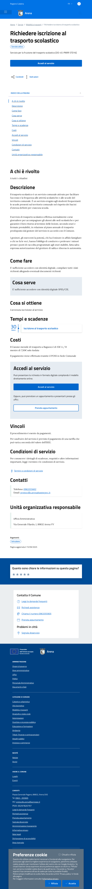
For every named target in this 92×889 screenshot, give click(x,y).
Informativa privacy (20, 830)
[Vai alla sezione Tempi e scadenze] (46, 125)
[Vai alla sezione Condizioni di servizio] (46, 144)
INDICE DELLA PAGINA (46, 93)
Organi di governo (19, 666)
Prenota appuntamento (46, 408)
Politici (15, 678)
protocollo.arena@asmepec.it (35, 492)
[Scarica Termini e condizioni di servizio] (26, 471)
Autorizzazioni (18, 718)
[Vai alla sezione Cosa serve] (46, 115)
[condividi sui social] (17, 77)
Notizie (15, 757)
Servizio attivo (17, 46)
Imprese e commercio (21, 742)
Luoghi (15, 776)
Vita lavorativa (18, 705)
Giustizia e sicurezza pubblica (24, 722)
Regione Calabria (17, 3)
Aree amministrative (20, 670)
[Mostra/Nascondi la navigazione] (5, 11)
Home (12, 24)
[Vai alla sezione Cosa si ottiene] (46, 120)
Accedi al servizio (46, 387)
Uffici (14, 674)
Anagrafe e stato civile (21, 713)
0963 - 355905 (21, 798)
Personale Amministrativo (23, 682)
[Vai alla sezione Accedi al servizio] (46, 135)
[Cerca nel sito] (80, 13)
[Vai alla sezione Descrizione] (46, 106)
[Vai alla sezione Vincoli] (46, 140)
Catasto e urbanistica (21, 701)
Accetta (72, 883)
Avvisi (14, 761)
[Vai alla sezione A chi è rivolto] (46, 101)
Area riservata (18, 842)
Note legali (16, 834)
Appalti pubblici (18, 738)
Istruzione (15, 541)
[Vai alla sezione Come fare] (46, 110)
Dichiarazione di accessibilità (23, 838)
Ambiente (16, 730)
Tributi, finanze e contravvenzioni (25, 734)
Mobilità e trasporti (33, 24)
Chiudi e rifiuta (68, 854)
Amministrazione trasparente (24, 826)
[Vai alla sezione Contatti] (46, 149)
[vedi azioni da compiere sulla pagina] (31, 77)
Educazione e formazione (22, 726)
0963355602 (30, 489)
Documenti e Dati (19, 686)
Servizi (20, 24)
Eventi (15, 780)
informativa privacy (50, 878)
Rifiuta (54, 883)
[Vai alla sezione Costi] (46, 130)
